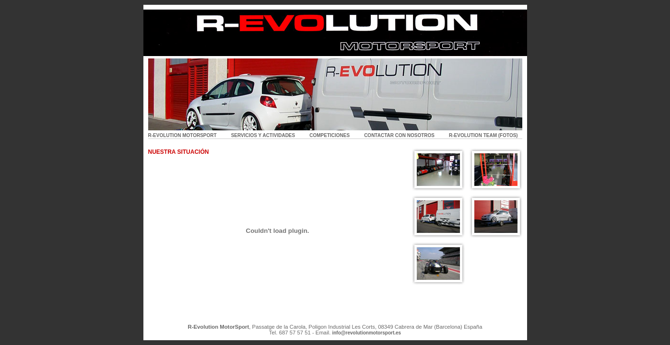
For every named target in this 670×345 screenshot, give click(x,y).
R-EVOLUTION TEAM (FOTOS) (483, 135)
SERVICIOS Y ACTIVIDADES (263, 135)
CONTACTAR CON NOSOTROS (399, 135)
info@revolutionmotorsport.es (366, 332)
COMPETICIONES (329, 135)
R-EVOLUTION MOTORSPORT (182, 135)
